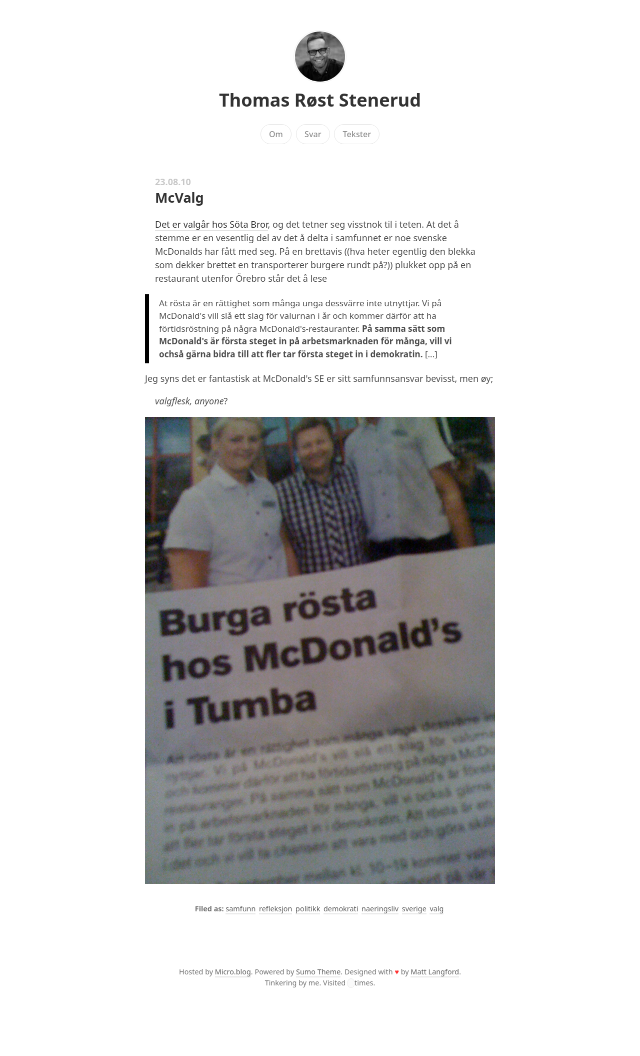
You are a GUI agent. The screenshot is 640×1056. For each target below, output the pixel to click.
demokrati (341, 908)
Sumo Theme (318, 971)
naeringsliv (380, 908)
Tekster (357, 134)
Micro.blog (233, 971)
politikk (308, 908)
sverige (414, 908)
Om (276, 134)
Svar (313, 134)
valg (437, 908)
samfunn (241, 908)
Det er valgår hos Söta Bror (211, 224)
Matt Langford (434, 971)
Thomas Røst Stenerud (320, 100)
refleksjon (275, 908)
